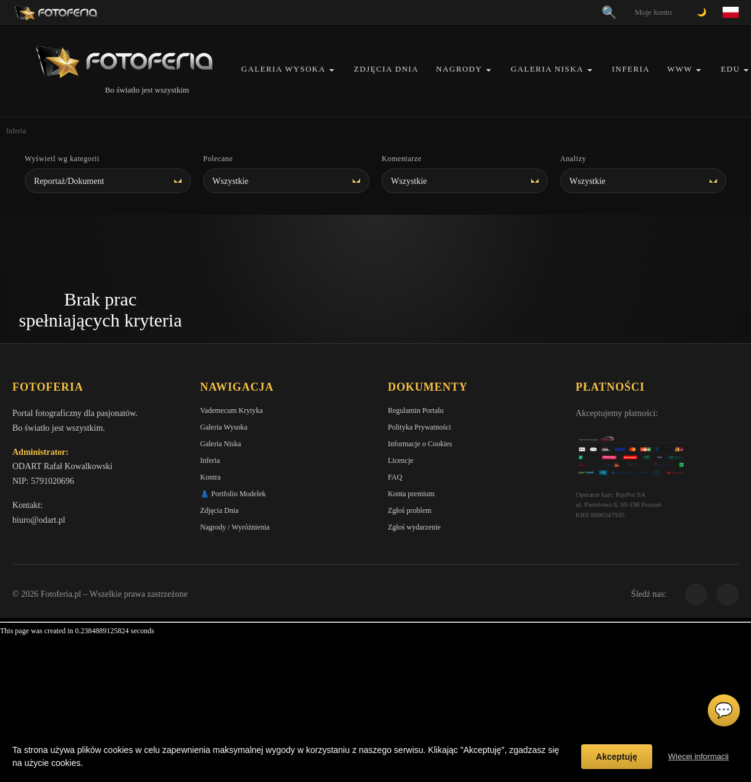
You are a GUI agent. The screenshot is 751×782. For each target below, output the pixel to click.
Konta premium (411, 493)
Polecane (218, 158)
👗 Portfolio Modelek (233, 493)
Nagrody (459, 68)
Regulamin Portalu (415, 410)
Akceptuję (616, 757)
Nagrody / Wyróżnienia (234, 527)
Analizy (573, 158)
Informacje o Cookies (420, 443)
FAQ (395, 477)
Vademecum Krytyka (231, 410)
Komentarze (402, 158)
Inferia (631, 68)
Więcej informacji (698, 756)
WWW (679, 68)
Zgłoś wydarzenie (414, 527)
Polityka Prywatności (419, 427)
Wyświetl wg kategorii (62, 158)
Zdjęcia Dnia (386, 68)
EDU (730, 68)
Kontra (210, 477)
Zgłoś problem (409, 510)
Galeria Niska (547, 68)
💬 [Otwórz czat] (724, 710)
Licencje (400, 460)
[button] (332, 70)
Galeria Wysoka (283, 68)
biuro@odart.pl (38, 520)
